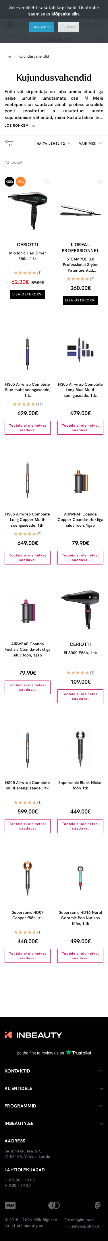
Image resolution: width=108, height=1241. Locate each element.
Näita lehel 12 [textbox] (50, 143)
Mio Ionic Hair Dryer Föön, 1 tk (27, 255)
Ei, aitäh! (68, 27)
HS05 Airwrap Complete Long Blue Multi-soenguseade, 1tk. (80, 390)
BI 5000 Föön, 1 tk (80, 652)
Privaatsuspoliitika (81, 1226)
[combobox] (54, 143)
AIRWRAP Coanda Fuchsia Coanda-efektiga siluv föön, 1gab (28, 649)
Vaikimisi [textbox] (88, 143)
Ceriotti (27, 245)
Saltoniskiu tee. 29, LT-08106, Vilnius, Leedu (27, 1153)
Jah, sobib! (42, 27)
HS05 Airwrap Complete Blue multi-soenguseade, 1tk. (27, 390)
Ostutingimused (79, 1219)
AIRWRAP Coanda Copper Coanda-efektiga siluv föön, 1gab (80, 519)
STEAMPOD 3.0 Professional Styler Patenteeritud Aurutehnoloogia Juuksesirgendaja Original (80, 273)
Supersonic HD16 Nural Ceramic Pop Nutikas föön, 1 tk (80, 918)
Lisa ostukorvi (27, 294)
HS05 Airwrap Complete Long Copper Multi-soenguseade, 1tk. (27, 519)
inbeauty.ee (32, 1225)
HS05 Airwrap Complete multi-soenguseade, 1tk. (27, 785)
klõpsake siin (65, 14)
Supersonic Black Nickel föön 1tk (80, 785)
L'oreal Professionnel (80, 248)
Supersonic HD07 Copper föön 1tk (28, 915)
